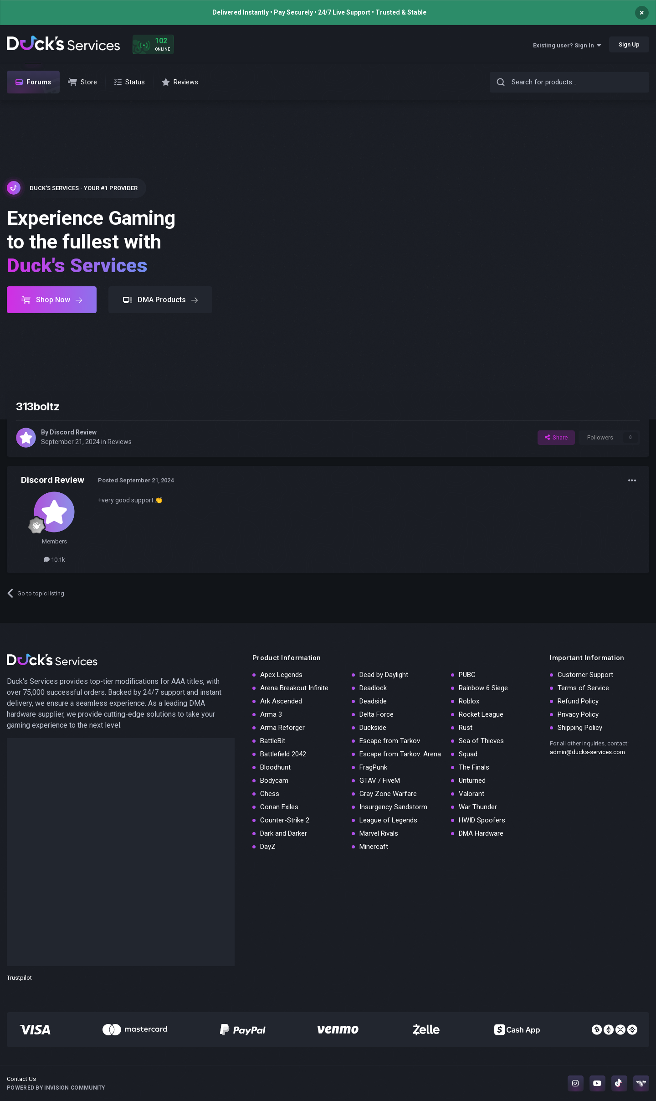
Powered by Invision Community (56, 1088)
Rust (465, 728)
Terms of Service (583, 688)
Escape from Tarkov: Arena (400, 754)
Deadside (373, 701)
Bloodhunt (275, 767)
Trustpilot (19, 977)
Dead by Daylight (383, 675)
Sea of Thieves (481, 741)
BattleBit (272, 741)
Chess (269, 794)
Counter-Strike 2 (284, 820)
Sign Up (629, 44)
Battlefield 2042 (283, 754)
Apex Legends (281, 675)
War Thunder (478, 807)
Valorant (471, 794)
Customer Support (585, 675)
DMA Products (160, 299)
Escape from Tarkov (389, 741)
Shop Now (51, 299)
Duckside (372, 728)
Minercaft (373, 847)
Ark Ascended (281, 701)
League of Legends (388, 820)
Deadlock (373, 688)
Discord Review (73, 432)
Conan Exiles (279, 807)
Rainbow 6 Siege (483, 688)
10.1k (54, 559)
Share (556, 437)
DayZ (268, 847)
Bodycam (274, 780)
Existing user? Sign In (567, 45)
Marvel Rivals (378, 833)
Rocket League (481, 714)
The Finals (474, 767)
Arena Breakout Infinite (294, 688)
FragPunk (373, 767)
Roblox (469, 701)
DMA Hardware (481, 833)
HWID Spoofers (482, 820)
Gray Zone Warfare (388, 794)
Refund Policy (578, 701)
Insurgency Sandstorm (393, 807)
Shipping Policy (580, 728)
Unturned (472, 780)
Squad (468, 754)
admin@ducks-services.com (587, 752)
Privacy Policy (578, 714)
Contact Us (21, 1078)
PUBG (467, 675)
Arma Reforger (282, 728)
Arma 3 (271, 714)
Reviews (120, 441)
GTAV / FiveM (379, 780)
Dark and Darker (283, 833)
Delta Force (376, 714)
